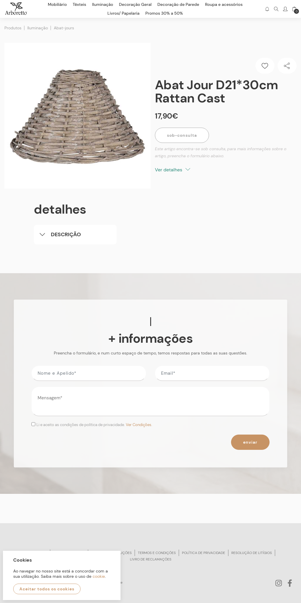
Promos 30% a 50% (164, 13)
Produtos (12, 28)
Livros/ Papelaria (124, 13)
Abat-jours (64, 28)
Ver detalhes (172, 170)
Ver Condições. (139, 424)
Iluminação (37, 28)
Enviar (250, 442)
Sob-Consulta (182, 135)
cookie (99, 576)
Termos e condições (157, 552)
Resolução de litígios (251, 552)
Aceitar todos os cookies (46, 589)
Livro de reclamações (150, 559)
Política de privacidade (203, 552)
